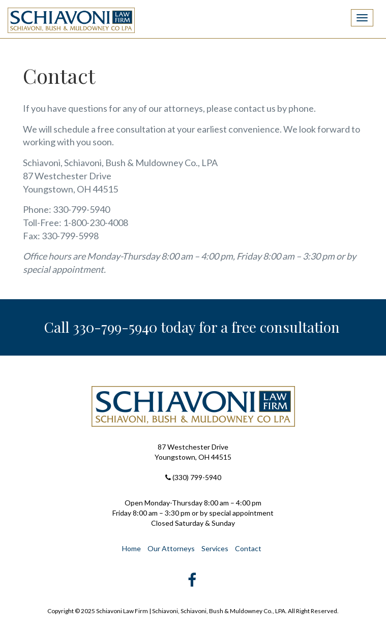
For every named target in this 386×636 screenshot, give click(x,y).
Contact (248, 548)
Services (214, 548)
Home (131, 548)
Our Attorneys (171, 548)
